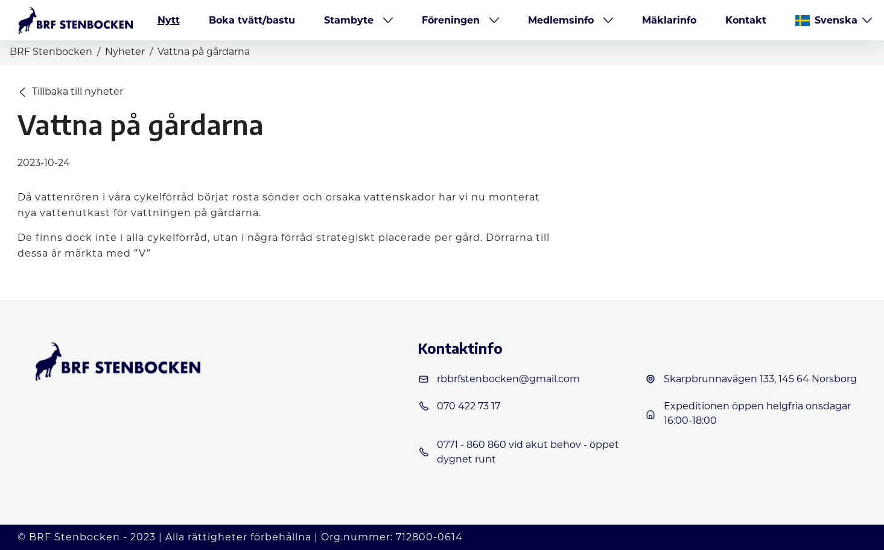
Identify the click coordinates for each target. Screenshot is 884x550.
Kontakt (745, 20)
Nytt (168, 20)
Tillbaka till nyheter (71, 91)
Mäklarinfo (669, 20)
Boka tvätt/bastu (252, 20)
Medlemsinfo (561, 20)
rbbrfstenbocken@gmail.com (499, 379)
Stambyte (349, 20)
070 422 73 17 (459, 406)
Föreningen (451, 20)
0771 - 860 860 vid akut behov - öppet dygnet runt (518, 452)
